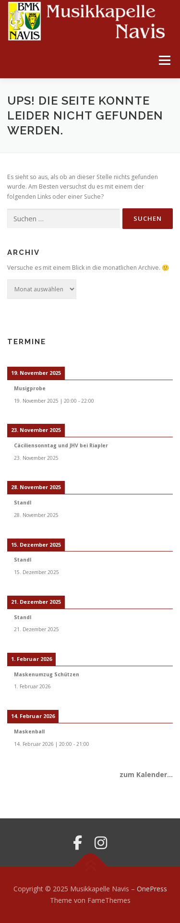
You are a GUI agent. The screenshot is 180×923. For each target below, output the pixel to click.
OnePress (152, 888)
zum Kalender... (146, 774)
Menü (164, 60)
